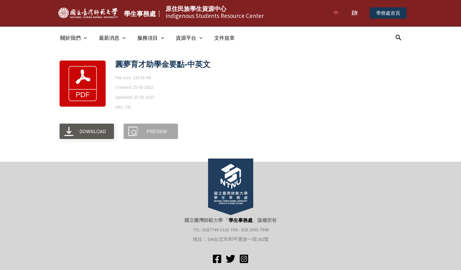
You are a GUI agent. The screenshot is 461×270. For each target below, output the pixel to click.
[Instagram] (244, 259)
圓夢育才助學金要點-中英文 (162, 64)
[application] (83, 38)
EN (354, 13)
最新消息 (110, 38)
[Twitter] (230, 259)
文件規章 (217, 38)
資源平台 (184, 38)
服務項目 (146, 38)
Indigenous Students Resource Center (215, 12)
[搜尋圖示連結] (398, 37)
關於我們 (73, 38)
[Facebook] (217, 259)
